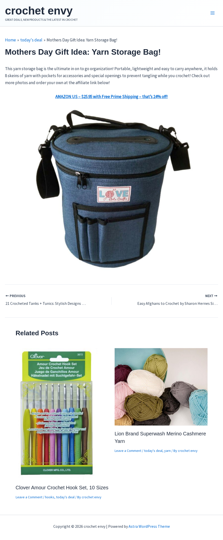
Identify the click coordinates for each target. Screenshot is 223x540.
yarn (167, 450)
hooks (49, 497)
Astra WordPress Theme (149, 526)
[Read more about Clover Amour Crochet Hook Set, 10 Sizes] (57, 413)
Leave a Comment (29, 497)
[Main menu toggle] (212, 13)
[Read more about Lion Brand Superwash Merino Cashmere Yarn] (161, 386)
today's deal (65, 497)
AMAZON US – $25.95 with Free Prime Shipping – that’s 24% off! (111, 96)
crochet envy (39, 10)
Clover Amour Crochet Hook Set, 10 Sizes (62, 487)
